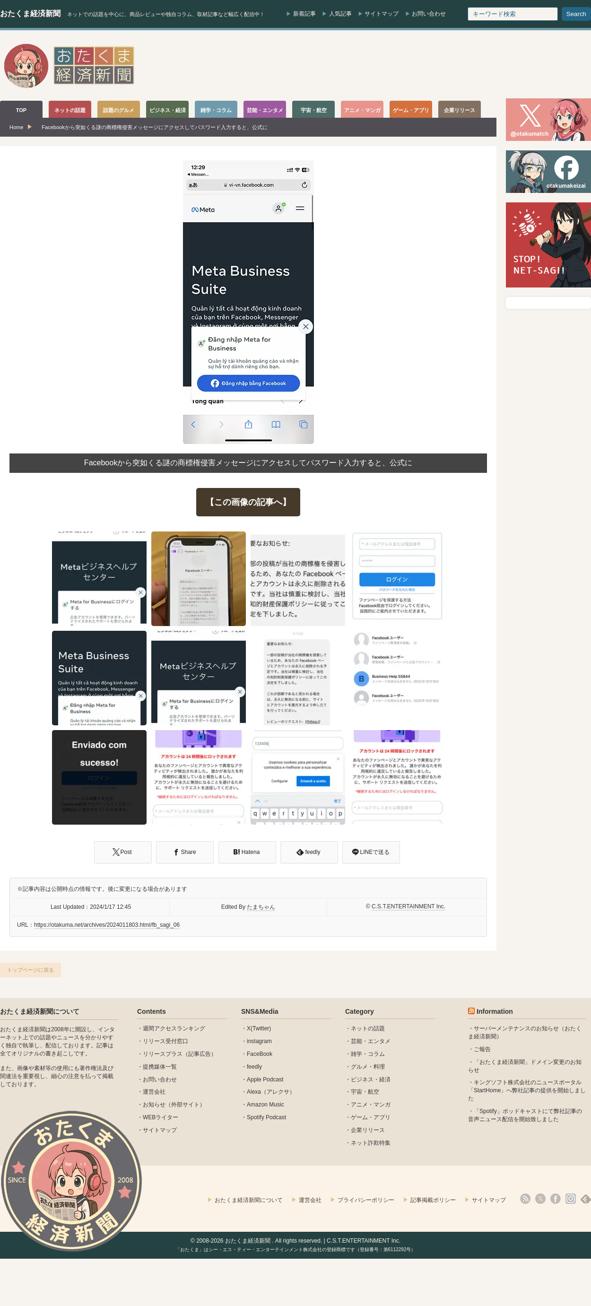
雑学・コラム (368, 1054)
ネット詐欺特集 (371, 1143)
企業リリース (368, 1130)
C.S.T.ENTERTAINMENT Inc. (408, 906)
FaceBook (259, 1054)
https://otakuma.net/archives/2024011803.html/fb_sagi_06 (107, 925)
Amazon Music (265, 1104)
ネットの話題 (368, 1028)
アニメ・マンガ (371, 1104)
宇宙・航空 (365, 1091)
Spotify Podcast (266, 1117)
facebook (555, 1198)
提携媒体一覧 (160, 1066)
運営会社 (154, 1091)
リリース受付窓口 (165, 1041)
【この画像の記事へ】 (248, 502)
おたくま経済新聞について (39, 1011)
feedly (254, 1066)
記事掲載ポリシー (433, 1200)
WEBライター (160, 1117)
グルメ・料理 (368, 1066)
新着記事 (304, 13)
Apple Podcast (265, 1079)
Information (495, 1011)
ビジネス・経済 (371, 1079)
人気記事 (340, 13)
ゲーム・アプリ (371, 1117)
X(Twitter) (259, 1028)
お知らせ (154, 1104)
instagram (259, 1041)
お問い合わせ (429, 13)
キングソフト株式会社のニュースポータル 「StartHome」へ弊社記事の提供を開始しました (527, 1090)
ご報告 (482, 1049)
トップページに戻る (30, 970)
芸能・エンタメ (371, 1041)
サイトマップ (382, 13)
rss (525, 1198)
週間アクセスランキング (174, 1028)
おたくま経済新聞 (30, 13)
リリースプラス (163, 1054)
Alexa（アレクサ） (271, 1091)
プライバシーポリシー (366, 1200)
